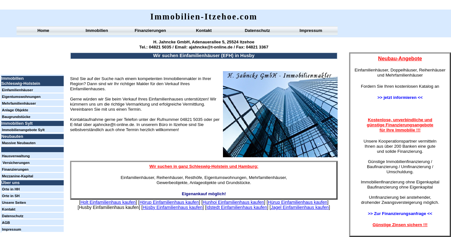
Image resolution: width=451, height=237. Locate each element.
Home (43, 30)
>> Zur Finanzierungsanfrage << (400, 213)
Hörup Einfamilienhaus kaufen (169, 202)
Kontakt (204, 30)
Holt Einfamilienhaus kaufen (108, 202)
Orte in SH (10, 196)
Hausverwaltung (16, 156)
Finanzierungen (150, 30)
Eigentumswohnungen (21, 97)
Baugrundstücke (16, 117)
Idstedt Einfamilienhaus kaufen (236, 207)
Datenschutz (257, 30)
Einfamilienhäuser (17, 90)
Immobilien (97, 30)
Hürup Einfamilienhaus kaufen (297, 202)
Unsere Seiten (14, 202)
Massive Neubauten (19, 143)
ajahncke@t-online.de (210, 47)
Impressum (310, 30)
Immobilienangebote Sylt (23, 130)
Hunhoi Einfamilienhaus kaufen (233, 202)
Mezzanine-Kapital (17, 176)
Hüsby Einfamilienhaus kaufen (173, 207)
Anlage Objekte (15, 110)
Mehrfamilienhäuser (19, 103)
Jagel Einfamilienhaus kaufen (300, 207)
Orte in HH (11, 189)
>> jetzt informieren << (400, 97)
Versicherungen (16, 163)
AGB (6, 223)
